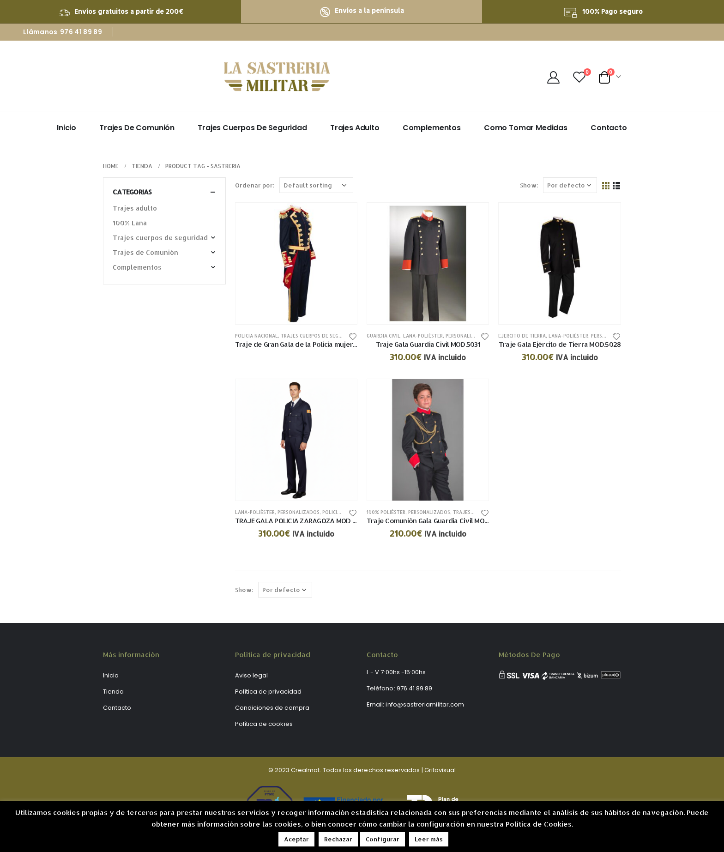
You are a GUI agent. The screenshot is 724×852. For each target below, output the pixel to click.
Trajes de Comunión (137, 127)
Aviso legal (251, 675)
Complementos (432, 127)
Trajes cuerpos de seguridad (318, 335)
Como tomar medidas (525, 127)
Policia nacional (256, 335)
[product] (296, 263)
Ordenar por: (255, 185)
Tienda (113, 691)
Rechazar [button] (338, 839)
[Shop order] (316, 185)
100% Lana (130, 223)
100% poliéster (386, 512)
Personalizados (467, 335)
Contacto (609, 127)
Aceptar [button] (296, 839)
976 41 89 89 (81, 31)
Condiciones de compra (272, 707)
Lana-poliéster (423, 335)
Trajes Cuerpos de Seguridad (252, 127)
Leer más (429, 839)
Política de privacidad (268, 691)
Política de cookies (264, 723)
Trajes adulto (355, 127)
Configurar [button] (382, 839)
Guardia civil (383, 335)
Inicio (66, 127)
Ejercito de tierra (522, 335)
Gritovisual (440, 770)
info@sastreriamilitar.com (425, 704)
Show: (529, 185)
